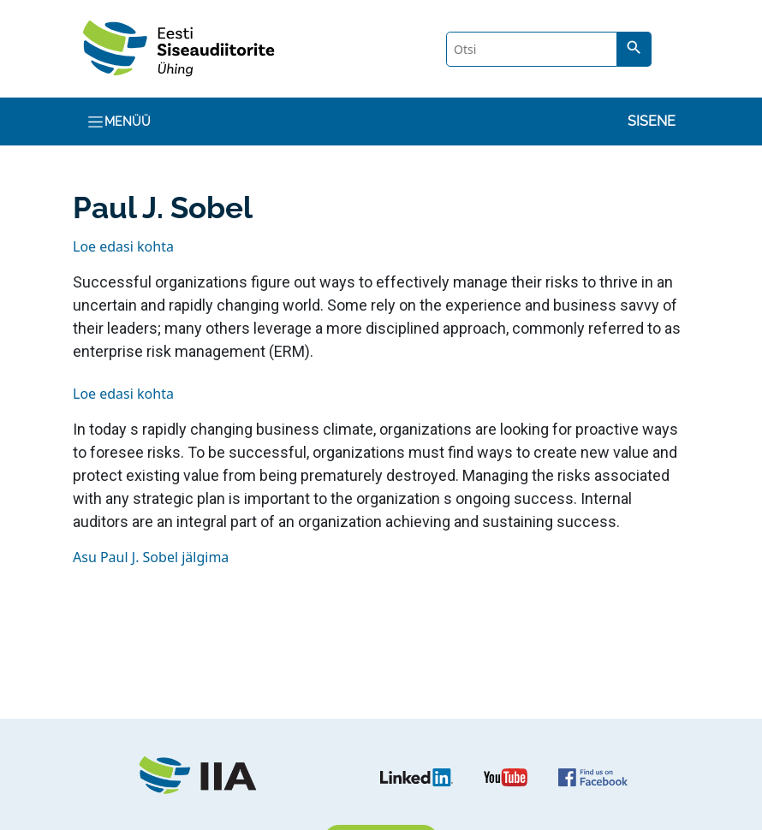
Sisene (652, 121)
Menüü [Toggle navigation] (118, 122)
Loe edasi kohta (123, 246)
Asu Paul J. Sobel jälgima (151, 557)
